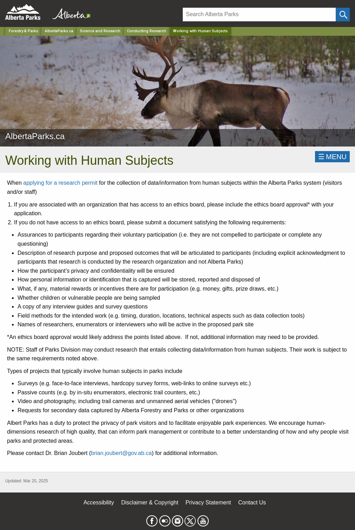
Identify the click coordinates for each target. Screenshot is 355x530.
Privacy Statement (208, 502)
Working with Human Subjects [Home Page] (200, 31)
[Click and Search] (343, 14)
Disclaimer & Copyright (150, 502)
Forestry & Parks (23, 31)
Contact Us (252, 502)
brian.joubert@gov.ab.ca (121, 453)
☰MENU (332, 157)
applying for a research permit (60, 183)
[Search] (259, 14)
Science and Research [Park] (100, 31)
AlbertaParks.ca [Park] (59, 31)
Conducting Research (146, 31)
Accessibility (98, 502)
